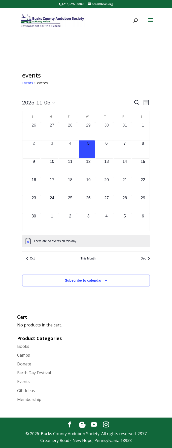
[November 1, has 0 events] (143, 131)
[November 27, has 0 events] (106, 204)
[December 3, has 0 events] (88, 222)
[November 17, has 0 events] (52, 186)
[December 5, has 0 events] (125, 222)
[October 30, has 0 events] (106, 131)
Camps (23, 355)
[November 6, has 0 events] (106, 149)
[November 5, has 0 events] (88, 149)
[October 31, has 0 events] (125, 131)
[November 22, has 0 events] (143, 186)
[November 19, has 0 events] (88, 186)
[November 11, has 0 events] (70, 167)
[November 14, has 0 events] (125, 167)
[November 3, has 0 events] (52, 149)
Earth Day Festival (34, 373)
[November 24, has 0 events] (52, 204)
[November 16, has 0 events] (34, 186)
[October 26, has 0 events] (34, 131)
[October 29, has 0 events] (88, 131)
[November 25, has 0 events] (70, 204)
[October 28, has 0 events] (70, 131)
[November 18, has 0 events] (70, 186)
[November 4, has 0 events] (70, 149)
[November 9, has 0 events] (34, 167)
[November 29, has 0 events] (143, 204)
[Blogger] (82, 425)
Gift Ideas (26, 390)
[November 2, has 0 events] (34, 149)
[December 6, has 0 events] (143, 222)
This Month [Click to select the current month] (88, 258)
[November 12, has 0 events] (88, 167)
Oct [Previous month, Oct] (30, 258)
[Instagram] (106, 424)
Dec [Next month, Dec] (145, 258)
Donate (24, 364)
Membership (29, 399)
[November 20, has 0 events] (106, 186)
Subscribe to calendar (83, 280)
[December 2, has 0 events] (70, 222)
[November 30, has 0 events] (34, 222)
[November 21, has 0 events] (125, 186)
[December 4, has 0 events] (106, 222)
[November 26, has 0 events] (88, 204)
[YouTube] (94, 424)
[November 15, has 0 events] (143, 167)
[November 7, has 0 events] (125, 149)
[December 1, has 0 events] (52, 222)
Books (23, 346)
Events (27, 83)
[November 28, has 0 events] (125, 204)
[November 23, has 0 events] (34, 204)
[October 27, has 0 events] (52, 131)
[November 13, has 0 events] (106, 167)
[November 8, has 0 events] (143, 149)
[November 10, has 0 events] (52, 167)
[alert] (86, 241)
